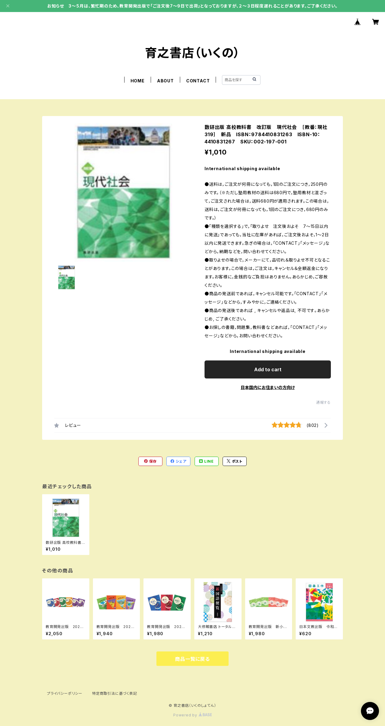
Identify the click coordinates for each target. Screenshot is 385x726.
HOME (138, 80)
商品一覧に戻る (192, 659)
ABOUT (165, 80)
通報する (323, 402)
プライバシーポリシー (64, 693)
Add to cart (268, 369)
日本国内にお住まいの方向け (268, 387)
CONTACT (198, 80)
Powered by (192, 715)
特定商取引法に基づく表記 (114, 693)
